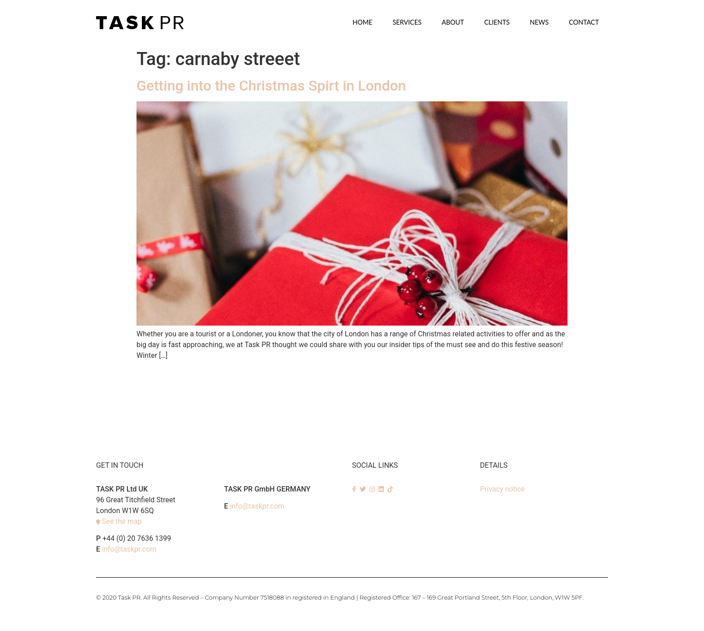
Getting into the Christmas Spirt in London (271, 85)
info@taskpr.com (129, 549)
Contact (584, 22)
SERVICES (406, 22)
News (539, 22)
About (453, 22)
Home (362, 22)
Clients (497, 22)
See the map (122, 521)
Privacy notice (502, 489)
